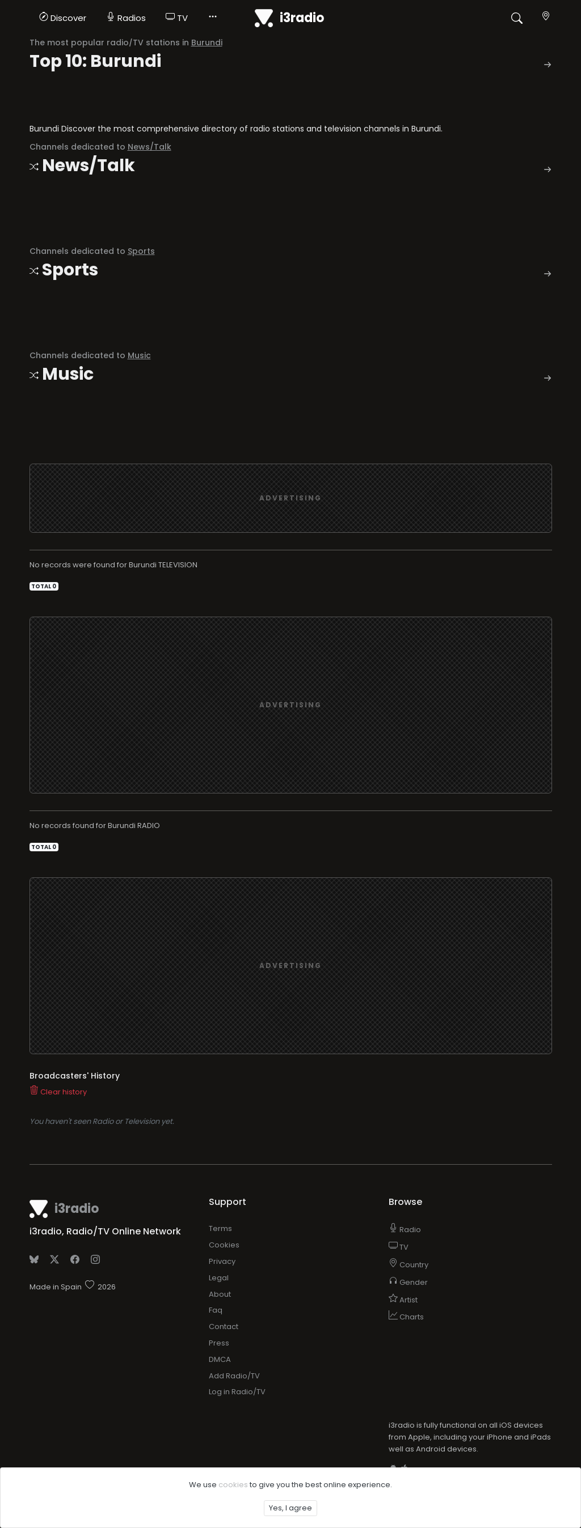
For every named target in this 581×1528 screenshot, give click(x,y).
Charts (406, 1237)
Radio (405, 1150)
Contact (223, 1247)
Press (219, 1263)
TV (177, 18)
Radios (126, 18)
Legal (219, 1198)
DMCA (220, 1280)
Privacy (222, 1182)
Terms (220, 1149)
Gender (408, 1203)
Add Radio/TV (234, 1296)
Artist (403, 1220)
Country (408, 1185)
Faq (215, 1230)
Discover (62, 18)
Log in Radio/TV (237, 1312)
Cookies (224, 1165)
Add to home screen (437, 1391)
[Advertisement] (291, 418)
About (220, 1214)
